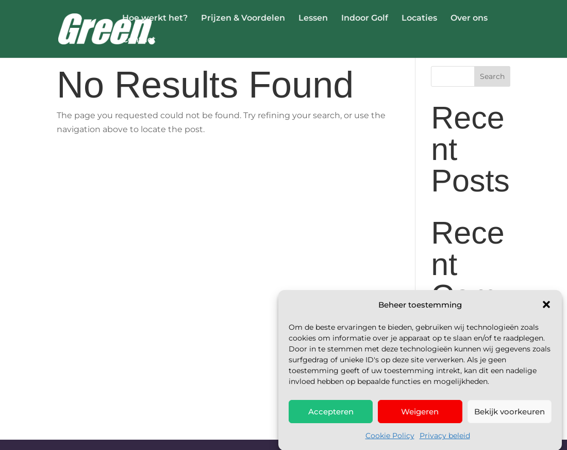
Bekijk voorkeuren (509, 417)
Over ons (469, 18)
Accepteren (331, 417)
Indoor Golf (364, 18)
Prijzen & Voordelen (243, 18)
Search (492, 76)
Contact (139, 40)
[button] (546, 311)
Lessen (313, 18)
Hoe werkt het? (155, 18)
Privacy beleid (445, 441)
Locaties (419, 18)
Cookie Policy (389, 441)
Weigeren (420, 417)
